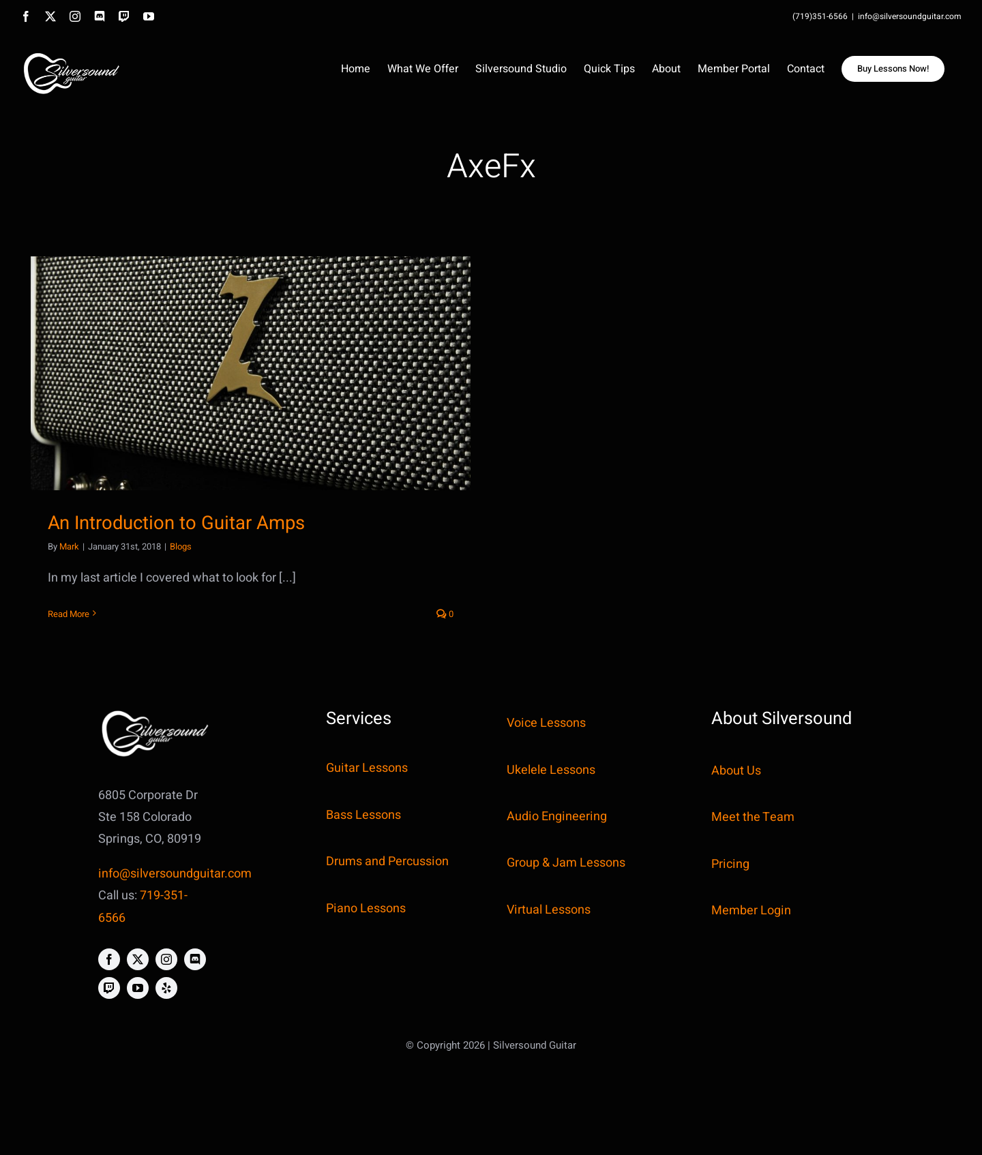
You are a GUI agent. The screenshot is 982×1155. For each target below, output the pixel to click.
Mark (69, 546)
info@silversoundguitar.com (910, 16)
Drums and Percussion (387, 861)
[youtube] (138, 988)
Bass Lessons (363, 815)
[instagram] (166, 959)
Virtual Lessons (549, 910)
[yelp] (166, 988)
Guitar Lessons (367, 768)
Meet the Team (752, 817)
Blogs (181, 546)
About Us (736, 771)
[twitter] (138, 959)
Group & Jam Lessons (566, 863)
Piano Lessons (366, 908)
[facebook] (109, 959)
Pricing (730, 864)
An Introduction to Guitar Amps (176, 523)
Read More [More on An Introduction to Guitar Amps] (68, 614)
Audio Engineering (557, 816)
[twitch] (109, 988)
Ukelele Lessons (551, 770)
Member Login (751, 910)
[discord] (195, 959)
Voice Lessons (546, 723)
